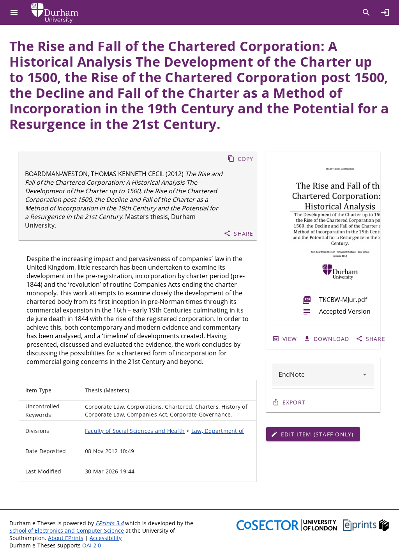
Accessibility (106, 538)
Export (294, 402)
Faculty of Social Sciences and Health (135, 430)
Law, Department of (217, 430)
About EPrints (65, 538)
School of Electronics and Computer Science (66, 530)
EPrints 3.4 (109, 523)
